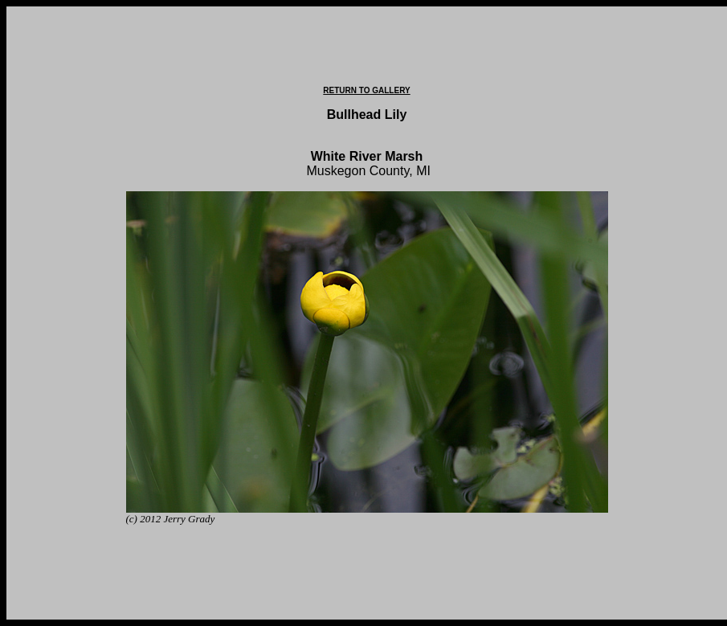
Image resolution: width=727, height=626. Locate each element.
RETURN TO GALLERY (366, 90)
